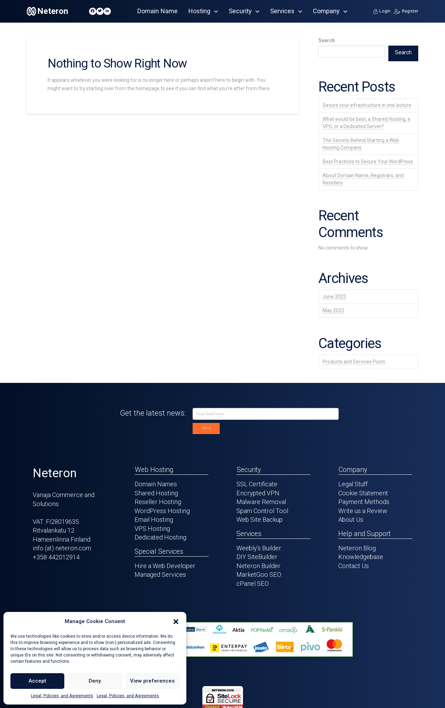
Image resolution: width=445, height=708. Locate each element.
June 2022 (334, 296)
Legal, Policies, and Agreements (62, 695)
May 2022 (333, 310)
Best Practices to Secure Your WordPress (368, 161)
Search (326, 40)
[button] (175, 621)
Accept (37, 681)
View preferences (152, 681)
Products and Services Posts (354, 361)
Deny (95, 681)
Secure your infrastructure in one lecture (367, 105)
